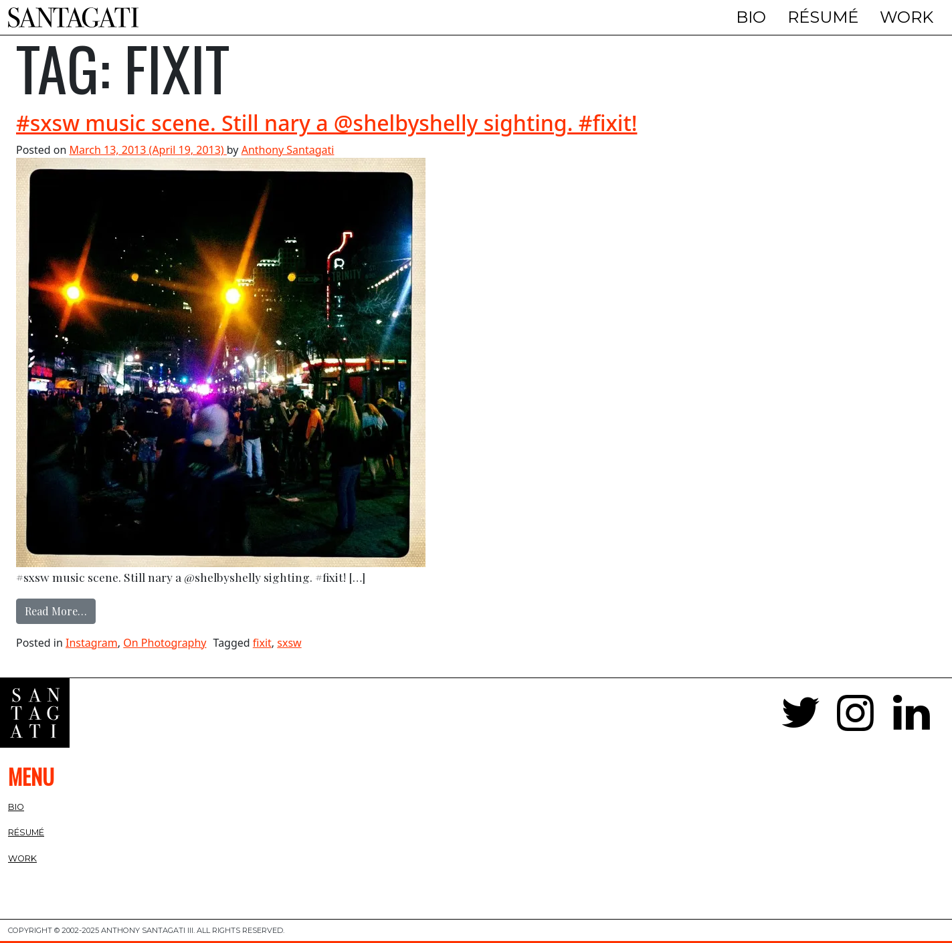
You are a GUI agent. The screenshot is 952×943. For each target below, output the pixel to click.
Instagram (92, 642)
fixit (262, 642)
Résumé (822, 17)
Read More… (60, 610)
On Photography (164, 642)
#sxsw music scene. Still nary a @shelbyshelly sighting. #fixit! (326, 122)
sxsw (289, 642)
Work (906, 17)
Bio (751, 17)
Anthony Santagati (288, 149)
